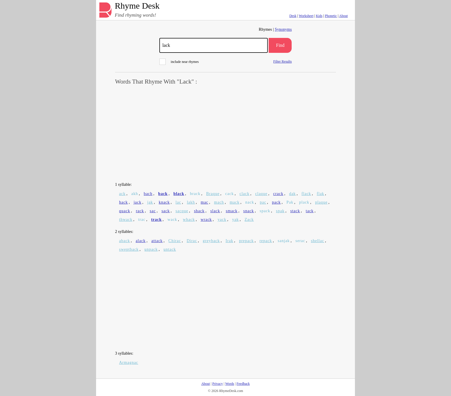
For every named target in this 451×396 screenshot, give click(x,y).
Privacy (217, 384)
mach (219, 202)
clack (245, 194)
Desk (293, 16)
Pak (289, 202)
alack (141, 241)
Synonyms (283, 29)
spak (280, 211)
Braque (212, 194)
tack (310, 211)
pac (263, 202)
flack (306, 194)
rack (140, 211)
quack (124, 211)
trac (141, 219)
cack (229, 194)
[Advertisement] (225, 134)
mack (234, 202)
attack (157, 241)
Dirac (192, 241)
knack (164, 202)
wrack (206, 219)
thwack (125, 219)
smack (232, 211)
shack (199, 211)
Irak (229, 241)
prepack (246, 241)
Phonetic (331, 16)
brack (195, 194)
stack (295, 211)
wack (172, 219)
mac (204, 202)
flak (320, 194)
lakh (191, 202)
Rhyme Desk (137, 5)
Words (229, 384)
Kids (319, 16)
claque (261, 194)
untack (170, 249)
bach (148, 194)
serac (300, 241)
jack (137, 202)
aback (124, 241)
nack (249, 202)
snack (248, 211)
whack (189, 219)
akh (134, 194)
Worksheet (306, 16)
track (156, 219)
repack (265, 241)
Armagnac (128, 362)
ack (122, 194)
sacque (181, 211)
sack (165, 211)
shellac (317, 241)
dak (292, 194)
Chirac (175, 241)
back (163, 194)
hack (123, 202)
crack (278, 194)
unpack (151, 249)
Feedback (243, 384)
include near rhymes (179, 62)
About (343, 16)
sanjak (284, 241)
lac (178, 202)
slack (215, 211)
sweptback (129, 249)
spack (265, 211)
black (178, 194)
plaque (321, 202)
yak (235, 219)
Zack (249, 219)
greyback (211, 241)
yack (222, 219)
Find (280, 45)
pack (276, 202)
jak (150, 202)
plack (304, 202)
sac (153, 211)
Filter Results (282, 61)
